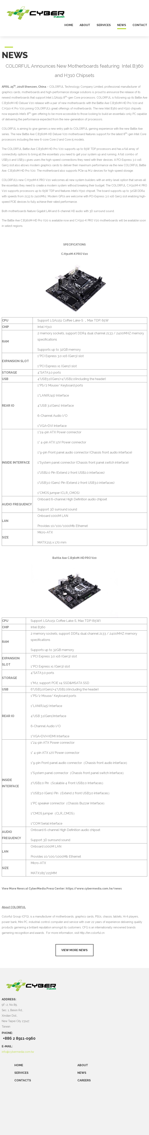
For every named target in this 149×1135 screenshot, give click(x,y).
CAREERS (84, 1080)
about (85, 25)
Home (18, 1065)
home (68, 25)
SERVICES (21, 1073)
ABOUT (82, 1065)
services (104, 25)
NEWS (81, 1073)
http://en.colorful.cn (92, 932)
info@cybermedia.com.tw (18, 1051)
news (121, 25)
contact (140, 25)
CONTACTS (22, 1080)
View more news (74, 950)
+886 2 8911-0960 (19, 1038)
